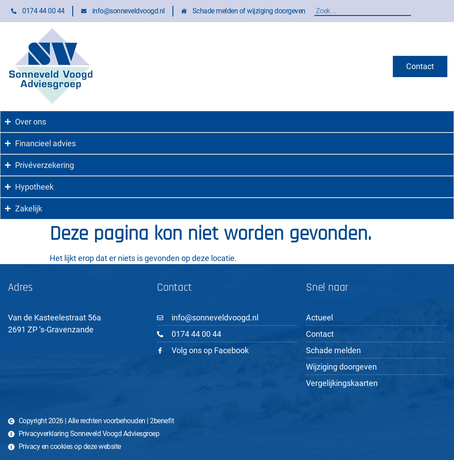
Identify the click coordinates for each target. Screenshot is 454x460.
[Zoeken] (409, 11)
